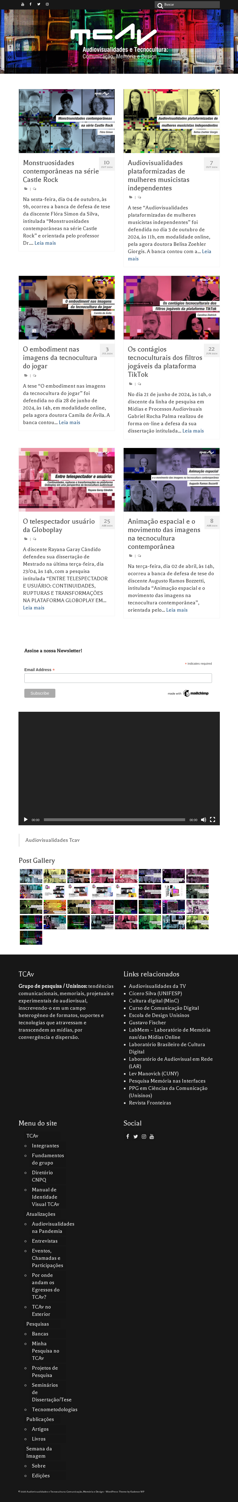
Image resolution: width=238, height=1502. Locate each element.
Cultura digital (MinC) (154, 1001)
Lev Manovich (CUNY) (154, 1074)
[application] (119, 768)
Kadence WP (137, 1491)
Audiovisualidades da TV (157, 986)
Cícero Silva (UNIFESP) (155, 993)
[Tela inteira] (212, 819)
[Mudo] (203, 819)
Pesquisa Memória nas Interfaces (167, 1081)
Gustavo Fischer (147, 1023)
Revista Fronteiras (150, 1103)
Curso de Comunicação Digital (164, 1008)
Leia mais (45, 243)
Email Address (39, 670)
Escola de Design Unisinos (159, 1015)
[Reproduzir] (26, 819)
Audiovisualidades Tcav (52, 840)
